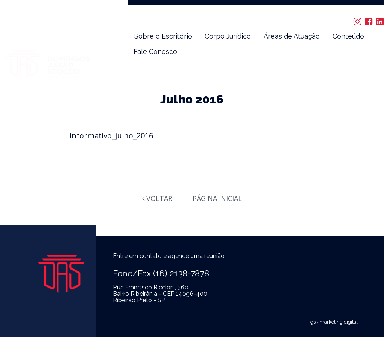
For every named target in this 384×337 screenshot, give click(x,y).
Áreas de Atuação (292, 36)
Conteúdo (348, 36)
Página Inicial (217, 198)
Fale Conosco (155, 51)
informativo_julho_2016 (111, 135)
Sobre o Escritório (163, 36)
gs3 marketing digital (334, 322)
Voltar (157, 198)
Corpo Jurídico (228, 36)
